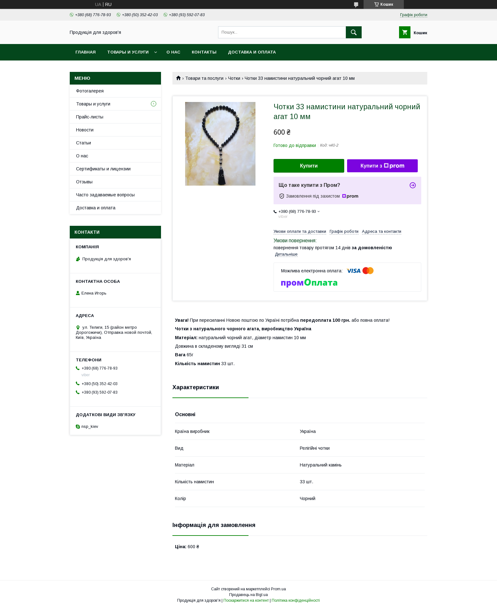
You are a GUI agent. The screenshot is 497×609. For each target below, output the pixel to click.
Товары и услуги (128, 52)
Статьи (83, 142)
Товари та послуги (204, 78)
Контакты (204, 52)
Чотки (234, 78)
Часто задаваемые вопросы (105, 194)
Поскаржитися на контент (246, 600)
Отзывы (84, 181)
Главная (85, 52)
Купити (309, 165)
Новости (85, 129)
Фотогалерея (90, 90)
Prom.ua (278, 589)
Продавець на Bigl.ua (248, 595)
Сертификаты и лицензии (103, 168)
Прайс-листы (89, 116)
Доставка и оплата (252, 52)
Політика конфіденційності (296, 600)
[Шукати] (354, 32)
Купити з (382, 166)
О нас (173, 52)
